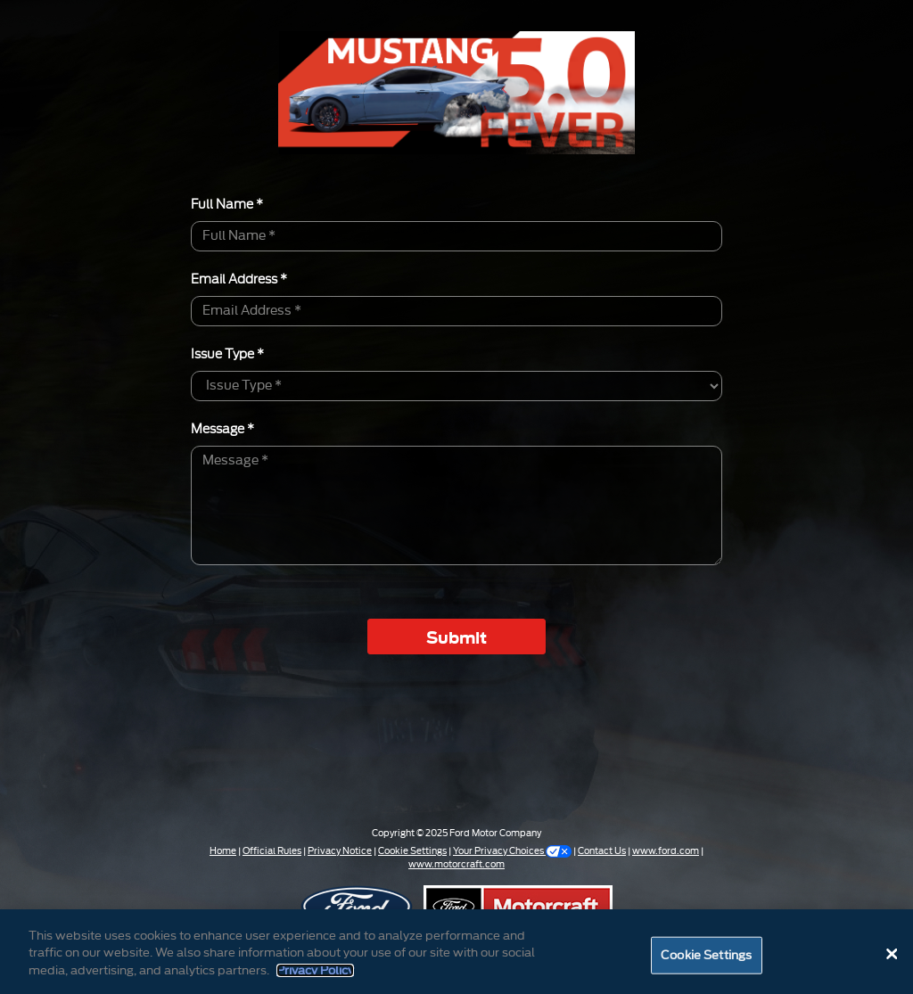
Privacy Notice (340, 851)
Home (223, 851)
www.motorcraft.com (456, 864)
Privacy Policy (315, 974)
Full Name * (227, 203)
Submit (456, 636)
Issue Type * (227, 353)
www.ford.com (665, 851)
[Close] (891, 958)
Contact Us (602, 851)
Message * (222, 428)
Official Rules (272, 851)
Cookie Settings (412, 851)
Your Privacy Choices (512, 851)
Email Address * (239, 278)
